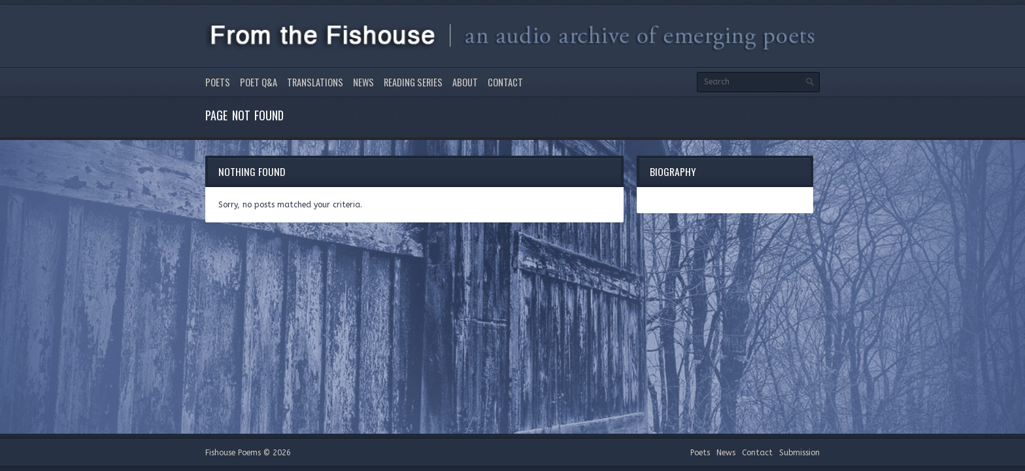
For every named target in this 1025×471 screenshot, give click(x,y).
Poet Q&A (258, 82)
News (363, 82)
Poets (217, 82)
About (465, 82)
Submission (799, 452)
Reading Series (413, 82)
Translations (315, 82)
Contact (505, 82)
